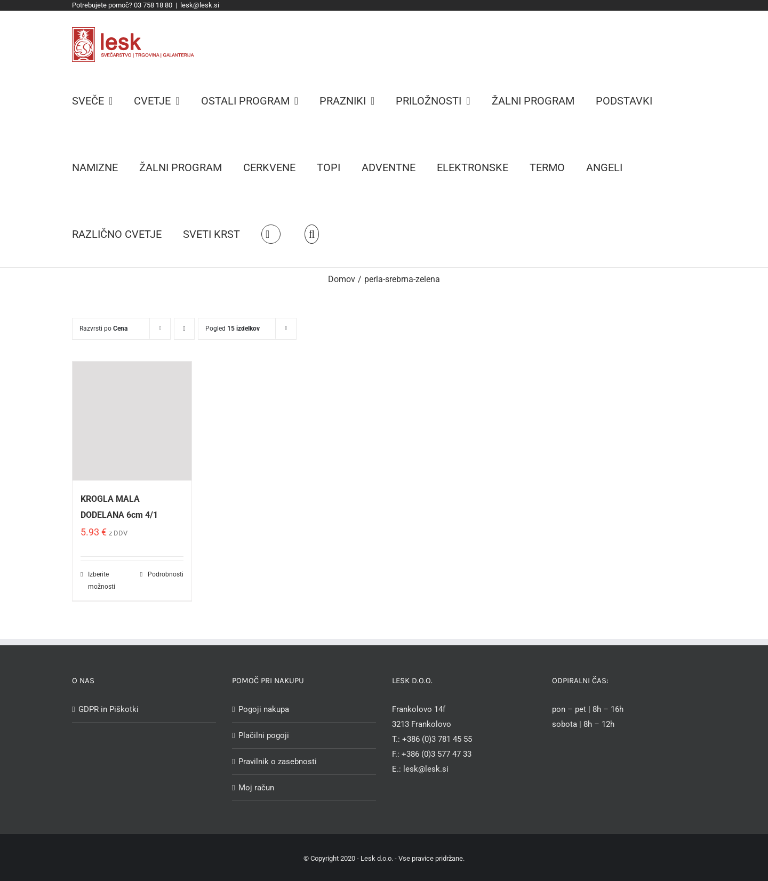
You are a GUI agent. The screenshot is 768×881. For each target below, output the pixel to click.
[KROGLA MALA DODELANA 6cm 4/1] (132, 421)
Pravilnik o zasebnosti (277, 761)
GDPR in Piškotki (108, 709)
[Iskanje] (312, 234)
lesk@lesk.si (199, 5)
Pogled (232, 328)
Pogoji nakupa (263, 709)
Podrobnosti (165, 574)
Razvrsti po (103, 328)
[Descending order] (184, 329)
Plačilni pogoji (263, 735)
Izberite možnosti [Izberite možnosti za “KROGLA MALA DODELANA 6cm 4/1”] (101, 580)
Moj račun (256, 787)
